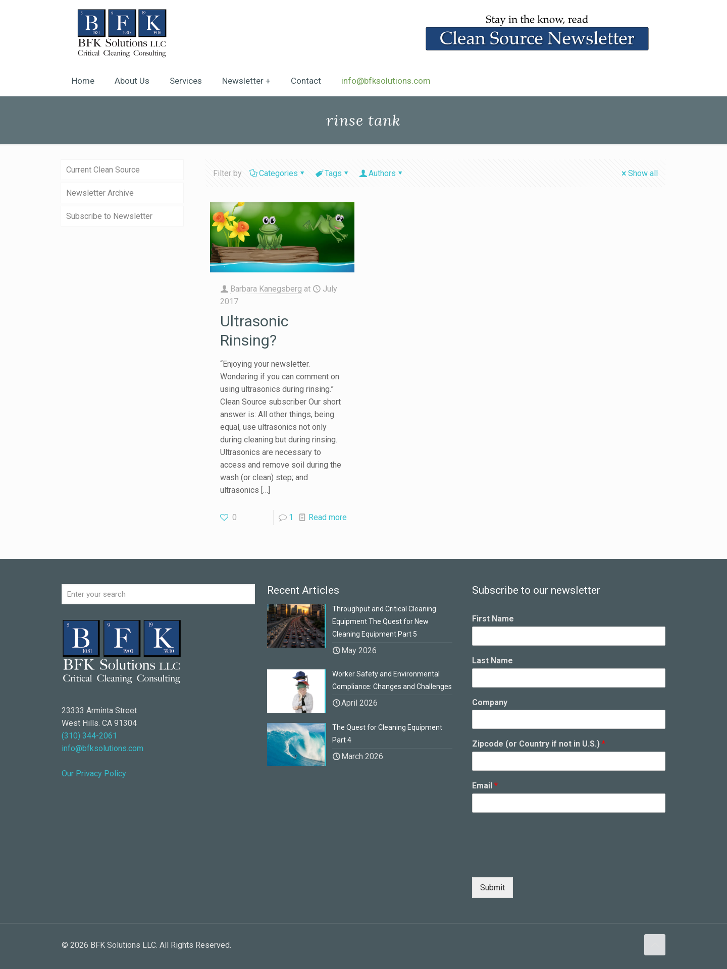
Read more (327, 517)
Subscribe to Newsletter (109, 216)
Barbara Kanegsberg (266, 289)
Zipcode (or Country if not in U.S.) (538, 744)
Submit (492, 887)
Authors (381, 173)
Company (489, 702)
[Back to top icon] (654, 944)
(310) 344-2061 (89, 735)
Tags (332, 173)
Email (485, 785)
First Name (493, 618)
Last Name (492, 660)
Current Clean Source (103, 170)
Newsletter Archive (100, 193)
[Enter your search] (158, 594)
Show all (639, 173)
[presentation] (549, 860)
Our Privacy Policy (94, 773)
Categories (277, 173)
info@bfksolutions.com (102, 748)
